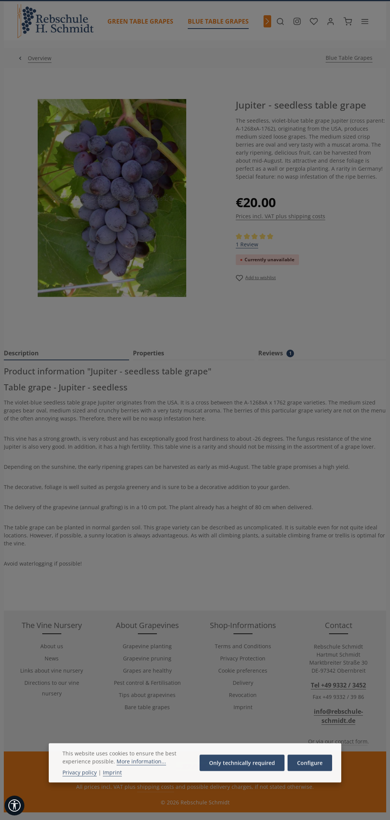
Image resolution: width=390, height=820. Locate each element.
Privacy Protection (242, 658)
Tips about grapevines (147, 695)
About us (51, 646)
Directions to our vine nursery (51, 688)
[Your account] (330, 21)
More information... (141, 780)
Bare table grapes (147, 707)
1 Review (247, 244)
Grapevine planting (147, 646)
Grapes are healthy (147, 670)
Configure (310, 781)
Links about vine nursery (51, 670)
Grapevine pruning (147, 658)
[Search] (280, 21)
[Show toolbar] (14, 805)
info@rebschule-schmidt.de (338, 716)
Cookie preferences (242, 670)
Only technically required (242, 781)
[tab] (66, 353)
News (52, 658)
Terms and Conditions (243, 646)
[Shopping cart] (348, 21)
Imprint (243, 707)
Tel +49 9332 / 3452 (338, 685)
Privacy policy (79, 791)
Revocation (243, 695)
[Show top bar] (364, 21)
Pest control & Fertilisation (147, 682)
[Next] (267, 21)
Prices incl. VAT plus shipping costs (280, 216)
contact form (351, 741)
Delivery (243, 682)
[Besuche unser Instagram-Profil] (297, 21)
